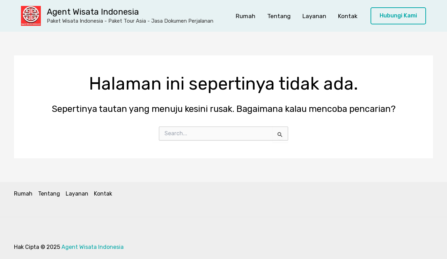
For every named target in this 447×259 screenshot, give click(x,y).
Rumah (245, 16)
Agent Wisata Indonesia (93, 12)
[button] (398, 15)
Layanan (314, 16)
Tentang (279, 16)
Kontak (348, 16)
